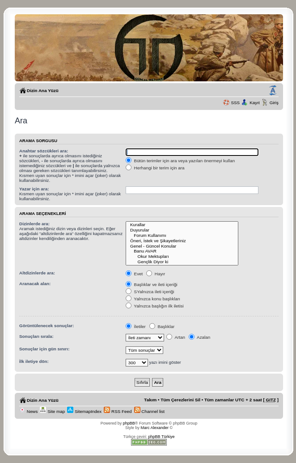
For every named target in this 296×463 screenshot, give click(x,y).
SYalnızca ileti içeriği (150, 291)
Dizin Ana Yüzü (43, 90)
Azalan (199, 337)
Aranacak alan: (35, 283)
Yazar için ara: (34, 188)
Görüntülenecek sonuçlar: (46, 325)
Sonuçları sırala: (36, 336)
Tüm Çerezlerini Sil (180, 399)
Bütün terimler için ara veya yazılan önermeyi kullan (180, 160)
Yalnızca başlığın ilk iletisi (155, 305)
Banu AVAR (182, 251)
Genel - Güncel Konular (182, 246)
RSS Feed (117, 411)
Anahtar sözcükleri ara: (43, 150)
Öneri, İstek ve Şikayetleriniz (182, 241)
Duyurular (182, 230)
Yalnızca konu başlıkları (153, 298)
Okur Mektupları (182, 256)
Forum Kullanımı (182, 235)
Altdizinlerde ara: (37, 272)
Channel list (149, 411)
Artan (175, 337)
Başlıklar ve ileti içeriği (152, 284)
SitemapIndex (84, 411)
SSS (235, 102)
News (28, 411)
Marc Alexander (154, 427)
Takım (150, 399)
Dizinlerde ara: (34, 223)
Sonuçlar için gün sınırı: (44, 348)
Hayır (155, 273)
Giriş (274, 102)
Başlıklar (162, 326)
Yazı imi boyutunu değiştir (273, 90)
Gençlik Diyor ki (182, 262)
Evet (134, 273)
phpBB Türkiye (161, 436)
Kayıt (254, 102)
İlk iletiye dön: (34, 361)
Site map (52, 411)
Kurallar (182, 224)
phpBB (129, 423)
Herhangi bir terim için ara (155, 167)
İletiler (136, 326)
